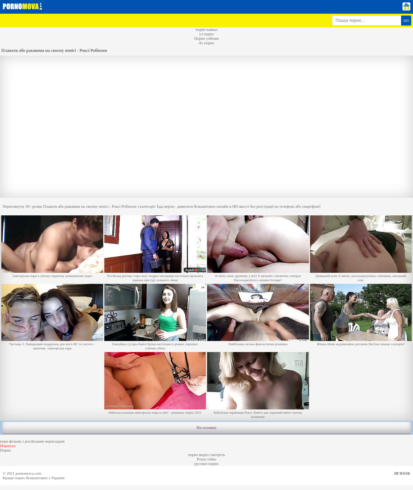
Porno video (206, 459)
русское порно (206, 464)
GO (406, 21)
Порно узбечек (206, 38)
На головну (206, 427)
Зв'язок (402, 473)
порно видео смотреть (206, 455)
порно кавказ (207, 29)
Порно (5, 450)
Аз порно (206, 43)
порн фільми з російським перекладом (32, 441)
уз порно (206, 34)
